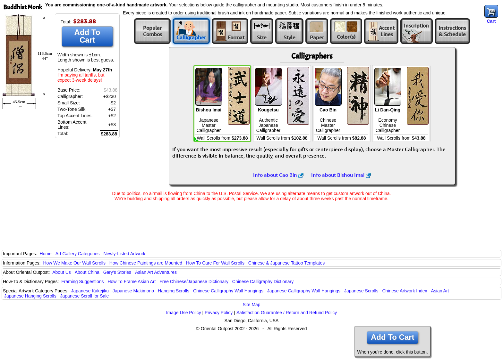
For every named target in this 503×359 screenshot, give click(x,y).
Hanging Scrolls (173, 290)
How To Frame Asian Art (131, 281)
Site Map (251, 304)
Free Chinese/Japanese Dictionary (193, 281)
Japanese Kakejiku (90, 290)
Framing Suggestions (82, 281)
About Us (61, 272)
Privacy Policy (219, 312)
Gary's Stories (117, 272)
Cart (491, 21)
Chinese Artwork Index (404, 290)
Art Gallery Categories (77, 253)
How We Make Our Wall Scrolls (74, 262)
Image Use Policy (183, 312)
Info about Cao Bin (278, 175)
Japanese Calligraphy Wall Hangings (303, 290)
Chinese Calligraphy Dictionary (263, 281)
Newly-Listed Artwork (124, 253)
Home (46, 253)
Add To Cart (87, 36)
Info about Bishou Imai (341, 175)
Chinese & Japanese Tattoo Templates (286, 262)
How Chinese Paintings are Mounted (145, 262)
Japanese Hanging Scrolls (30, 295)
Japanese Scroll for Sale (84, 295)
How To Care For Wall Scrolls (215, 262)
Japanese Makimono (133, 290)
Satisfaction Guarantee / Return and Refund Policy (286, 312)
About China (87, 272)
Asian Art (440, 290)
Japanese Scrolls (361, 290)
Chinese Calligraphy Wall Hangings (228, 290)
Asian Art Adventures (156, 272)
